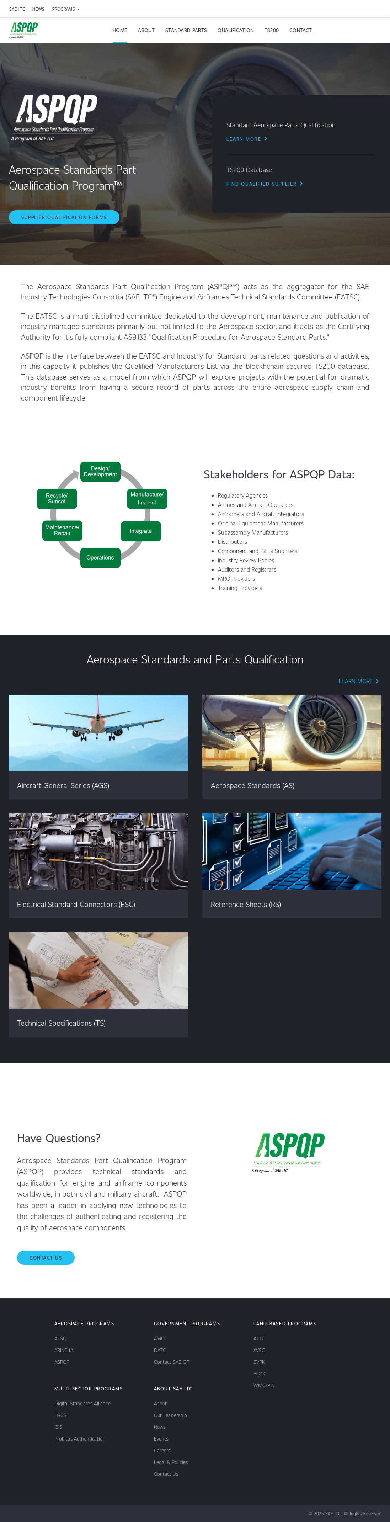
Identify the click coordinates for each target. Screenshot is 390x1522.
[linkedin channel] (11, 1513)
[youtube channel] (27, 1513)
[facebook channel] (42, 1513)
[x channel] (58, 1513)
